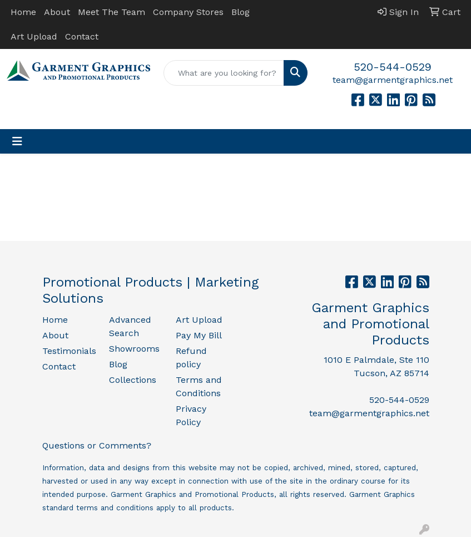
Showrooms (134, 348)
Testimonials (69, 351)
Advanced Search (130, 326)
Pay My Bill (199, 335)
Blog (240, 12)
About (57, 12)
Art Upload (34, 36)
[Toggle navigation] (17, 141)
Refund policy (191, 358)
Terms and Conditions (199, 386)
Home (23, 12)
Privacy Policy (191, 415)
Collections (132, 380)
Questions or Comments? (96, 445)
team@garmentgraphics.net (393, 80)
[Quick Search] (223, 73)
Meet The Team (111, 12)
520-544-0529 (393, 66)
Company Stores (188, 12)
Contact (81, 36)
